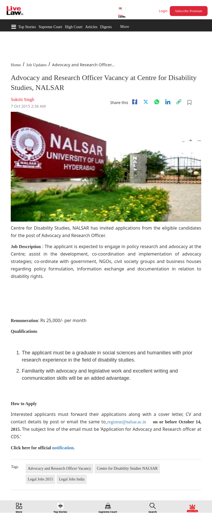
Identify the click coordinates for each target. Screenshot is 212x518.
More (124, 27)
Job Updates (36, 65)
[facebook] (134, 101)
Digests (106, 27)
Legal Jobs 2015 (40, 479)
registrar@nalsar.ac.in (126, 421)
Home (16, 65)
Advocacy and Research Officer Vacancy (59, 468)
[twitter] (145, 101)
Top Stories (27, 27)
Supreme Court (50, 27)
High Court (73, 27)
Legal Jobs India (71, 479)
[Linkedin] (167, 101)
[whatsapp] (156, 101)
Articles (91, 27)
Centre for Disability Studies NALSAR (127, 468)
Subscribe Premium (188, 11)
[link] (178, 101)
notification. (63, 447)
